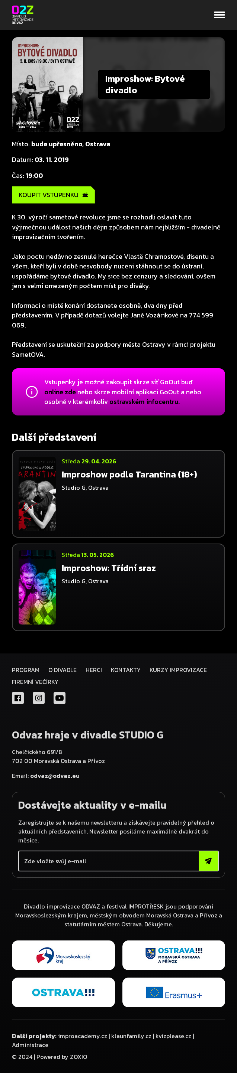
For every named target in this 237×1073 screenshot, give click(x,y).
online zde (60, 392)
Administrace (30, 1044)
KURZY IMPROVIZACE (178, 669)
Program (25, 669)
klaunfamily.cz (131, 1035)
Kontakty (126, 669)
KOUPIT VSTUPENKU (53, 195)
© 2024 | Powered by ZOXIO (49, 1056)
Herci (94, 669)
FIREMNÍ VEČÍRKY (35, 681)
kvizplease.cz (173, 1035)
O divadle (62, 669)
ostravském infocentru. (144, 402)
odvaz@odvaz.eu (55, 775)
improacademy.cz (82, 1035)
